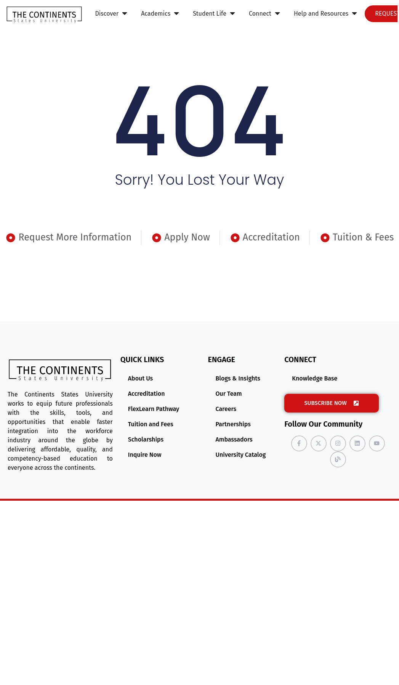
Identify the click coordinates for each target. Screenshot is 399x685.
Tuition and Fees (150, 424)
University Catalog (240, 454)
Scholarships (145, 439)
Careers (225, 409)
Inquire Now (145, 454)
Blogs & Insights (237, 378)
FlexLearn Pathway (153, 409)
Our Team (228, 393)
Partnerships (232, 424)
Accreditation (146, 393)
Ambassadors (233, 439)
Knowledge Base (314, 378)
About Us (140, 378)
